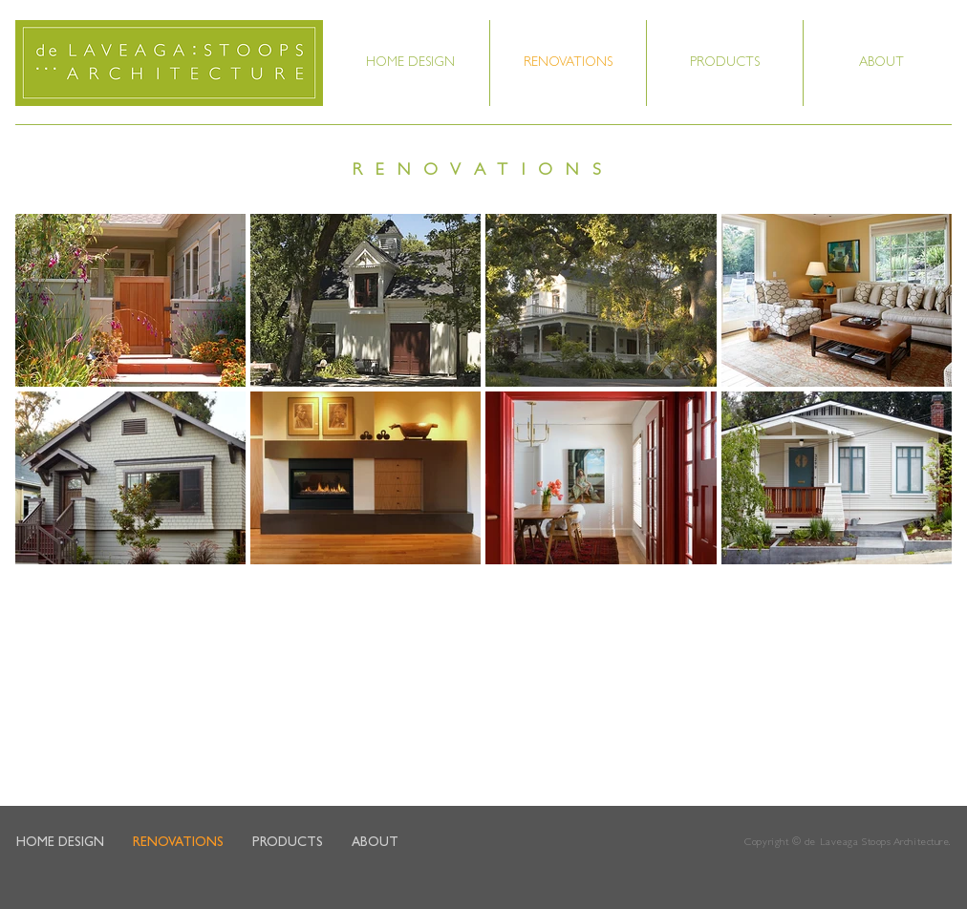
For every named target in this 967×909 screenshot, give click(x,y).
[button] (881, 63)
